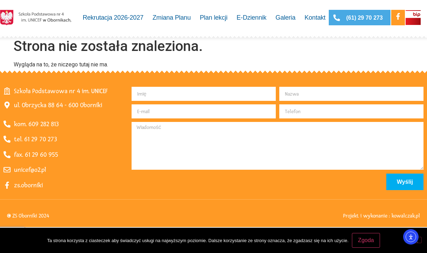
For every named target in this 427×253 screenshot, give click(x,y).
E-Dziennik (251, 17)
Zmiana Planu (172, 17)
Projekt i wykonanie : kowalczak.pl (381, 216)
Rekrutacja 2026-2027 (113, 17)
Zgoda (366, 240)
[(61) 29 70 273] (336, 17)
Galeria (285, 17)
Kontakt (315, 17)
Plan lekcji (213, 17)
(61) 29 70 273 (364, 18)
